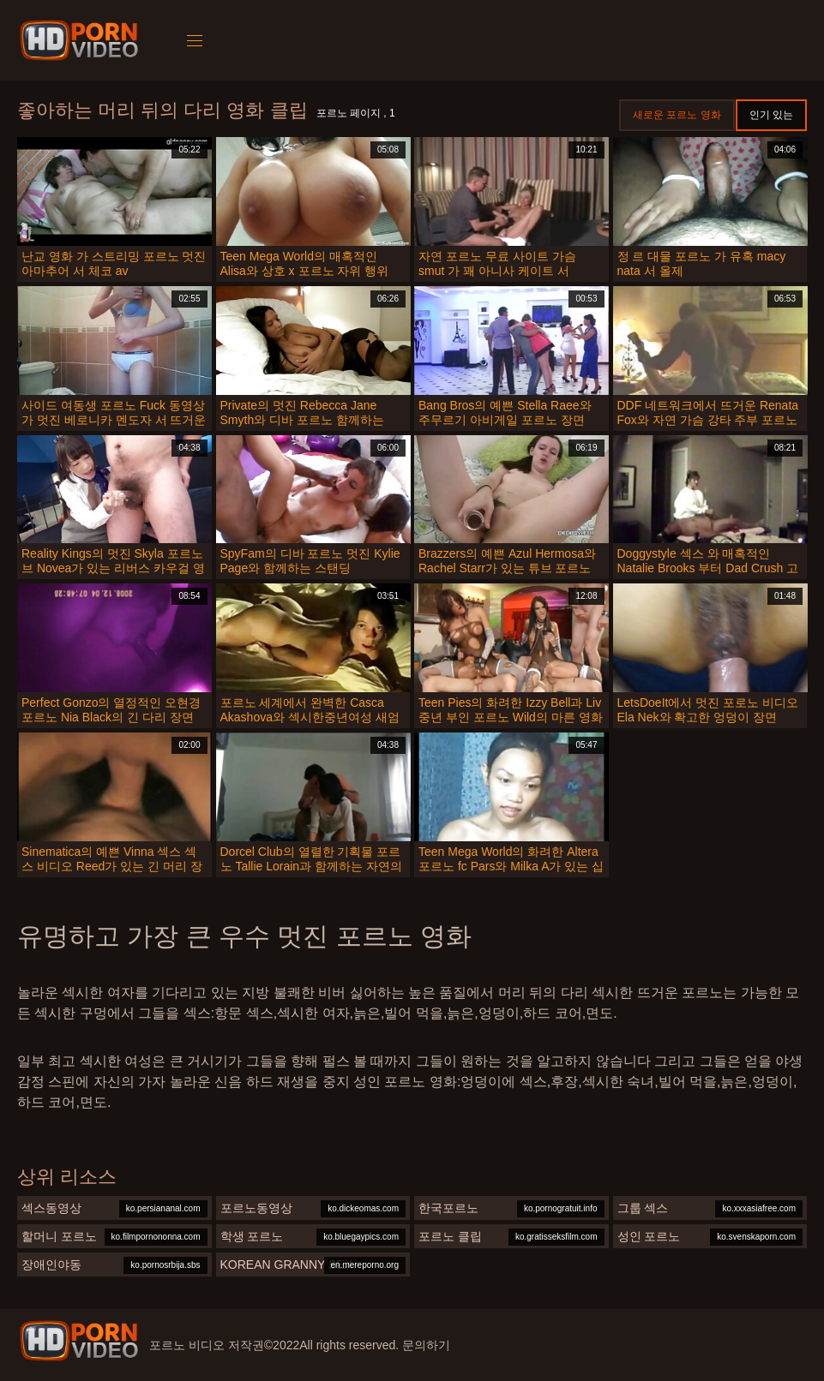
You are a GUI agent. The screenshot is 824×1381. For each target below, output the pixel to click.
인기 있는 (771, 115)
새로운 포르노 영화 (677, 115)
